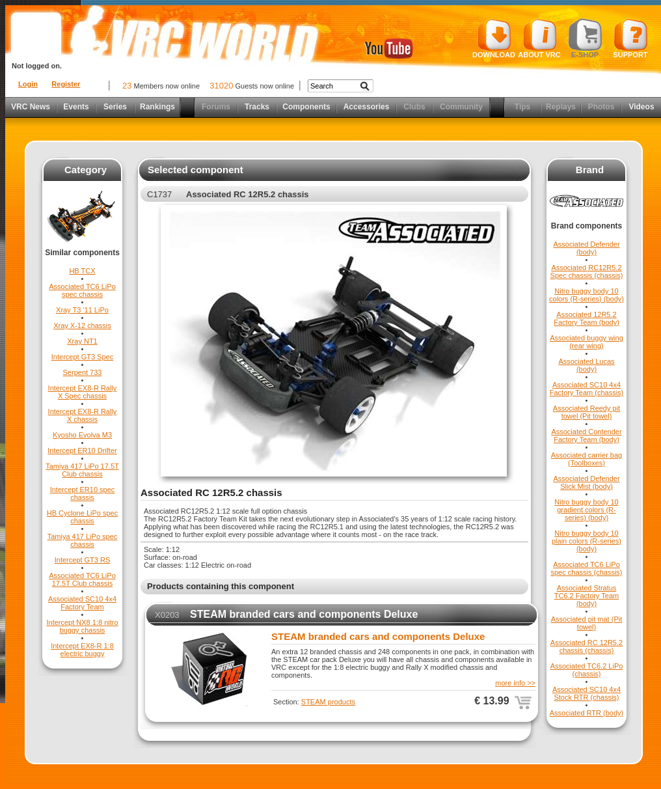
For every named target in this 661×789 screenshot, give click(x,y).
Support (631, 38)
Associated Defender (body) (586, 248)
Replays (561, 106)
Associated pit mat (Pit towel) (586, 623)
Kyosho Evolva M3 (82, 435)
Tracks (257, 106)
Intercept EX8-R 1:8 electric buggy (82, 650)
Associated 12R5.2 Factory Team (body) (586, 318)
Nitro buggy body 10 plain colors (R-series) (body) (586, 541)
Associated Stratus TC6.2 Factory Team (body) (586, 595)
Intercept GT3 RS (83, 560)
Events (75, 106)
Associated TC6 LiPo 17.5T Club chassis (82, 579)
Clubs (414, 106)
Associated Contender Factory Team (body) (586, 435)
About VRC (539, 38)
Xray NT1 (82, 341)
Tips (522, 106)
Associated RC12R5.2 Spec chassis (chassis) (586, 271)
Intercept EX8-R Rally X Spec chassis (82, 392)
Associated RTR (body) (587, 713)
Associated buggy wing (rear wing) (586, 342)
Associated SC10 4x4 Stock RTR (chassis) (586, 693)
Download (493, 38)
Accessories (367, 106)
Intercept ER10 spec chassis (82, 493)
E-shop (585, 38)
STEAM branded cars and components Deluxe (304, 614)
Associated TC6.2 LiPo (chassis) (586, 670)
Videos (641, 106)
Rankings (157, 106)
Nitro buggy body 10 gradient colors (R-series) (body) (586, 509)
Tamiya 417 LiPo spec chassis (82, 540)
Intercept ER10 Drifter (81, 450)
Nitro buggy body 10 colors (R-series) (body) (586, 295)
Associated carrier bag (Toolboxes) (586, 459)
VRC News (30, 106)
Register (65, 84)
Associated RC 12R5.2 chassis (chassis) (586, 646)
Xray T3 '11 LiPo (82, 310)
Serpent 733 (82, 372)
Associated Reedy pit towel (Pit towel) (586, 412)
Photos (601, 106)
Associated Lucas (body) (586, 365)
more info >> (515, 683)
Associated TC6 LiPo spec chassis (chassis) (586, 568)
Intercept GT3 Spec (82, 357)
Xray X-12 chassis (82, 325)
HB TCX (82, 271)
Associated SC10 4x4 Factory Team (82, 603)
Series (115, 106)
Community (461, 106)
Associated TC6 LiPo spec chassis (82, 290)
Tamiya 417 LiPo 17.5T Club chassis (82, 470)
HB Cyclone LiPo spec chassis (82, 517)
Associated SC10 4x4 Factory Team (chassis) (587, 388)
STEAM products (328, 702)
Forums (216, 106)
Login (28, 84)
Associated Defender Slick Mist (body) (586, 482)
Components (306, 106)
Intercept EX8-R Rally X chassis (82, 415)
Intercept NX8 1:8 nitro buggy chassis (82, 626)
